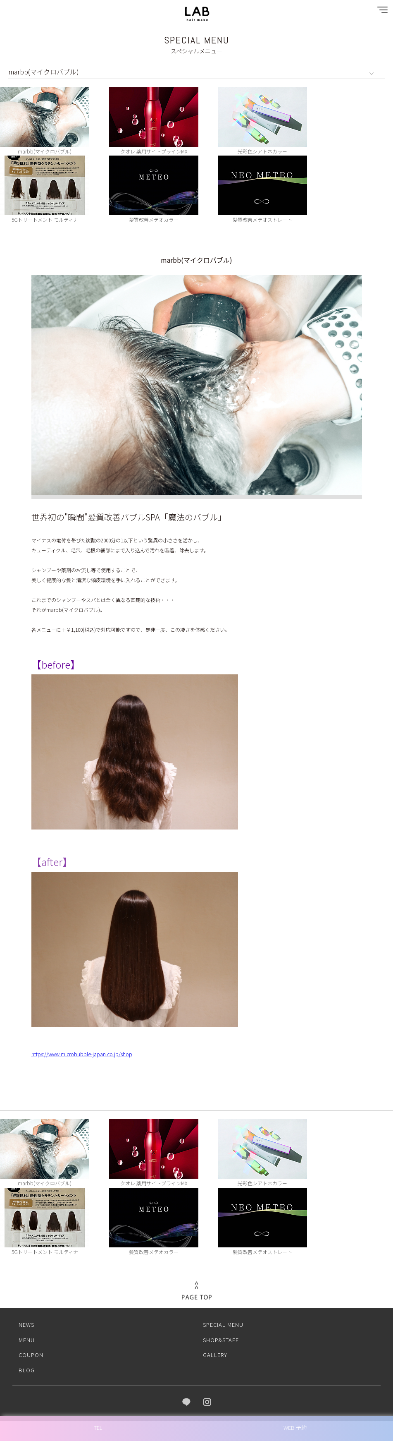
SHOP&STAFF (221, 1335)
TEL (98, 1427)
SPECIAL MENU (223, 1320)
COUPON (31, 1351)
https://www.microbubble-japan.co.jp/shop (81, 1049)
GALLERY (215, 1351)
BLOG (27, 1366)
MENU (27, 1335)
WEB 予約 (295, 1427)
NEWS (26, 1320)
